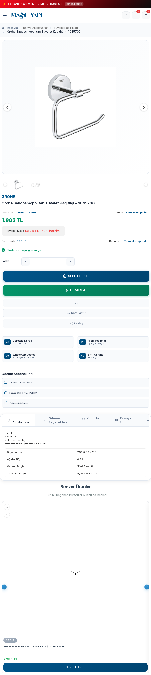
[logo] (27, 15)
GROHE (8, 196)
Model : (132, 212)
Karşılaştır (78, 313)
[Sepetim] (146, 15)
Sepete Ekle (76, 276)
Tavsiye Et (123, 420)
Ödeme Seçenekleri (55, 420)
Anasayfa (10, 28)
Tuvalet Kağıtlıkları (66, 27)
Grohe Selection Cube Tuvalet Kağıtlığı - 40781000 (33, 646)
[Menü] (5, 15)
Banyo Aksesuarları (35, 27)
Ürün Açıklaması (18, 420)
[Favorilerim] (136, 15)
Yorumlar (91, 418)
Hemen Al (76, 290)
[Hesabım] (126, 15)
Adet (6, 261)
